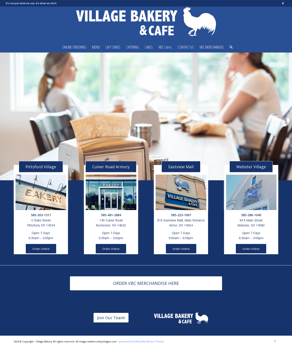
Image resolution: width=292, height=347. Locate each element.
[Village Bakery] (146, 24)
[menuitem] (74, 47)
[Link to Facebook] (283, 3)
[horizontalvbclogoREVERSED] (181, 318)
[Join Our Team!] (111, 318)
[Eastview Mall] (181, 166)
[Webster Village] (251, 166)
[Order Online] (41, 249)
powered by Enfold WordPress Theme (141, 341)
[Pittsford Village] (41, 166)
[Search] (230, 47)
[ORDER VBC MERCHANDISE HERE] (146, 283)
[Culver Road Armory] (110, 166)
